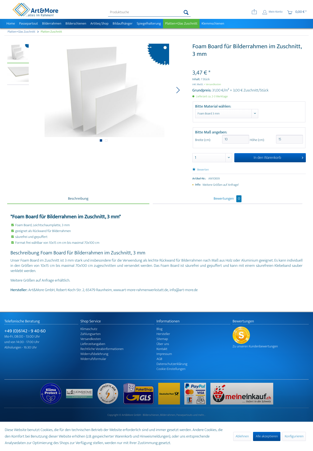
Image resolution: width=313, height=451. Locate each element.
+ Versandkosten (212, 84)
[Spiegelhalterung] (149, 23)
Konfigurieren (294, 436)
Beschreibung (78, 199)
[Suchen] (186, 12)
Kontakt (161, 349)
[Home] (10, 23)
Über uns (162, 344)
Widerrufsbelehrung (94, 354)
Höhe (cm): (257, 140)
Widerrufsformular (93, 358)
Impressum (164, 354)
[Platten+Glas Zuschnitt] (181, 23)
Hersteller (163, 334)
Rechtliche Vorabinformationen (101, 349)
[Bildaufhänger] (123, 23)
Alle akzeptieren (267, 436)
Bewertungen (228, 198)
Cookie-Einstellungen (170, 368)
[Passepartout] (28, 23)
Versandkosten (90, 339)
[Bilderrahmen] (51, 23)
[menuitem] (149, 12)
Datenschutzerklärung (171, 363)
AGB (159, 358)
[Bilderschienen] (75, 23)
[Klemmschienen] (213, 23)
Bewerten (200, 169)
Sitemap (162, 339)
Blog (159, 329)
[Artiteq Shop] (99, 23)
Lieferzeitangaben (92, 344)
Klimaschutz (88, 329)
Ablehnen (242, 436)
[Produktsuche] (149, 12)
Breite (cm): (203, 140)
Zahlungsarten (90, 334)
